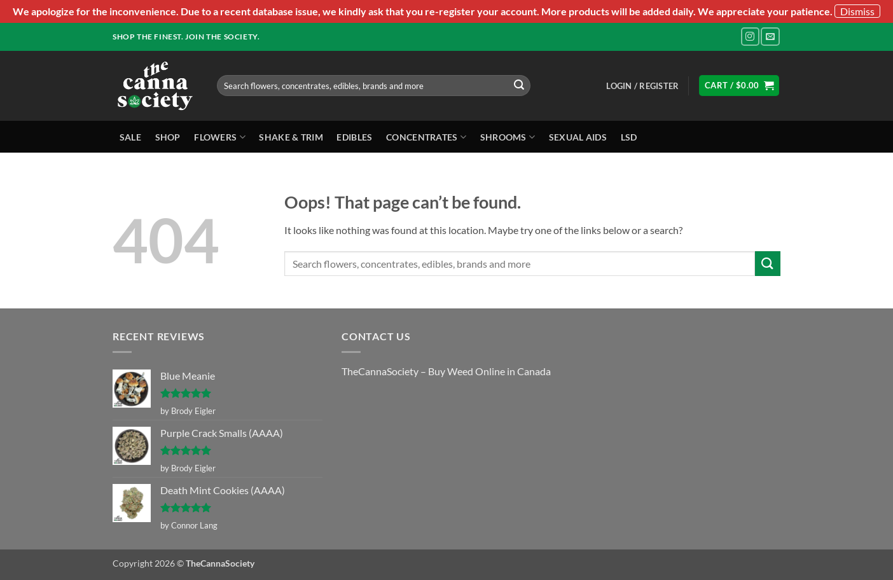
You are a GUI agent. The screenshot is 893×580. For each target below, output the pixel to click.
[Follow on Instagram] (750, 36)
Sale (130, 137)
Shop (168, 137)
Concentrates (426, 137)
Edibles (354, 137)
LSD (629, 137)
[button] (642, 85)
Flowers (220, 137)
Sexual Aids (578, 137)
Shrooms (508, 137)
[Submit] (519, 86)
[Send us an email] (770, 36)
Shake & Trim (290, 137)
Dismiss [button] (857, 11)
